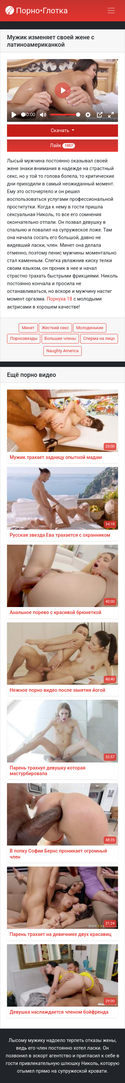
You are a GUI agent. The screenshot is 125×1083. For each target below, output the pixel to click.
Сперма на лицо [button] (99, 338)
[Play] (14, 114)
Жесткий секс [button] (55, 327)
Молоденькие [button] (89, 327)
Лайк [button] (62, 145)
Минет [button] (28, 327)
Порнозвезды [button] (23, 338)
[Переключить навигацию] (111, 10)
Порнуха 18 (59, 299)
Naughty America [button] (62, 350)
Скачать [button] (60, 130)
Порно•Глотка (36, 10)
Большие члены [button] (60, 338)
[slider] (23, 114)
